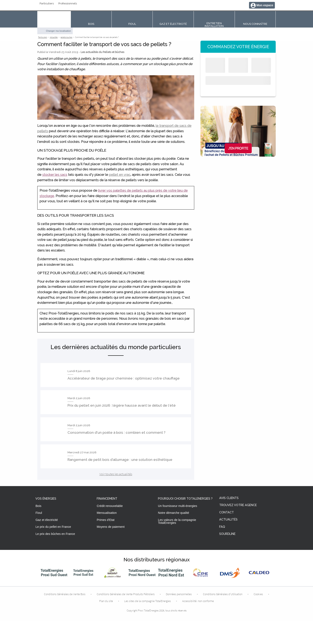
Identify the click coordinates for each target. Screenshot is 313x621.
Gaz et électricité (46, 520)
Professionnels (67, 3)
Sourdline (227, 534)
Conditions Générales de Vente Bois (64, 594)
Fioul (38, 512)
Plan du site (106, 601)
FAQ (222, 526)
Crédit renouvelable (110, 506)
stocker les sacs (54, 175)
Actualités (228, 519)
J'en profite (238, 148)
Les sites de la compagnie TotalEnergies (147, 601)
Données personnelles (179, 594)
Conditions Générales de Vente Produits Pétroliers (126, 594)
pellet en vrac (119, 175)
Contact (226, 512)
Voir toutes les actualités (115, 474)
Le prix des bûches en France (55, 534)
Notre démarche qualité (173, 512)
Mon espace (265, 5)
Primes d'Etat (105, 520)
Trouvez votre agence (238, 505)
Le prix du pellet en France (53, 526)
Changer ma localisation (58, 31)
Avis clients (229, 498)
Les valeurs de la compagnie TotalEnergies (177, 521)
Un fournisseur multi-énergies (177, 506)
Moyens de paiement (111, 526)
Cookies (258, 594)
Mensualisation (107, 512)
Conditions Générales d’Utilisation (222, 594)
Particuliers (47, 3)
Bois (38, 506)
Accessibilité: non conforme (198, 601)
